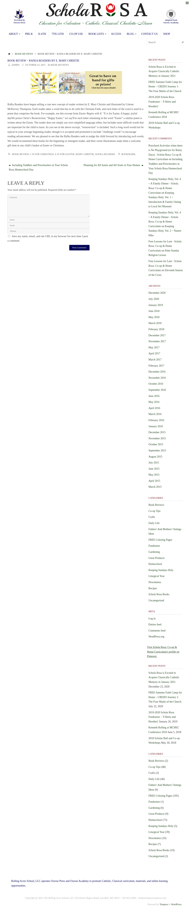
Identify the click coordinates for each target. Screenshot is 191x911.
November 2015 (157, 438)
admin (15, 65)
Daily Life (154, 523)
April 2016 (154, 408)
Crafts (151, 516)
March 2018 (154, 323)
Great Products (156, 558)
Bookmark (128, 154)
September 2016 (157, 389)
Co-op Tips (154, 510)
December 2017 (156, 335)
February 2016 (156, 420)
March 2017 (154, 359)
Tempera (164, 904)
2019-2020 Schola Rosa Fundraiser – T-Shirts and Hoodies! (162, 102)
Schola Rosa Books (158, 594)
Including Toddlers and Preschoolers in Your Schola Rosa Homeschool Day (38, 167)
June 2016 (154, 396)
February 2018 (156, 329)
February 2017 (156, 365)
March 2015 (154, 486)
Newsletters (154, 582)
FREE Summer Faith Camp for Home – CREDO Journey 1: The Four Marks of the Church (165, 86)
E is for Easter (64, 154)
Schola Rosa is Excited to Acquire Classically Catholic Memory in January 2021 (163, 71)
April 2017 (154, 353)
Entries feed (154, 624)
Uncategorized (156, 600)
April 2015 (154, 480)
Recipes (152, 588)
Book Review (20, 154)
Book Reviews (24, 54)
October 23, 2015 (35, 65)
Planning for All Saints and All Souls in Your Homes (113, 165)
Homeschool (155, 563)
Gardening (154, 551)
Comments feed (156, 630)
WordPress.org (156, 636)
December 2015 (156, 432)
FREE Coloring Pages (160, 539)
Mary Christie (85, 154)
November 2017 (157, 341)
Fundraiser (154, 545)
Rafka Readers (105, 154)
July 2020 (153, 298)
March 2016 (154, 414)
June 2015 (154, 468)
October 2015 (155, 444)
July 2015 (153, 462)
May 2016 (154, 401)
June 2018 (154, 311)
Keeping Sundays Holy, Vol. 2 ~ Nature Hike (164, 231)
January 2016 (155, 426)
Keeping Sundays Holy (160, 570)
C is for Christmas (42, 154)
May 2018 (154, 317)
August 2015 (155, 456)
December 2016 (156, 371)
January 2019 (155, 305)
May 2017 (154, 347)
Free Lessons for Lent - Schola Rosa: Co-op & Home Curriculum (164, 246)
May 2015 (154, 474)
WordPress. (176, 904)
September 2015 (157, 450)
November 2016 (157, 377)
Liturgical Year (156, 576)
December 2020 (156, 292)
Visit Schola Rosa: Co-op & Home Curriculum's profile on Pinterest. (163, 652)
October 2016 (155, 383)
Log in (152, 618)
